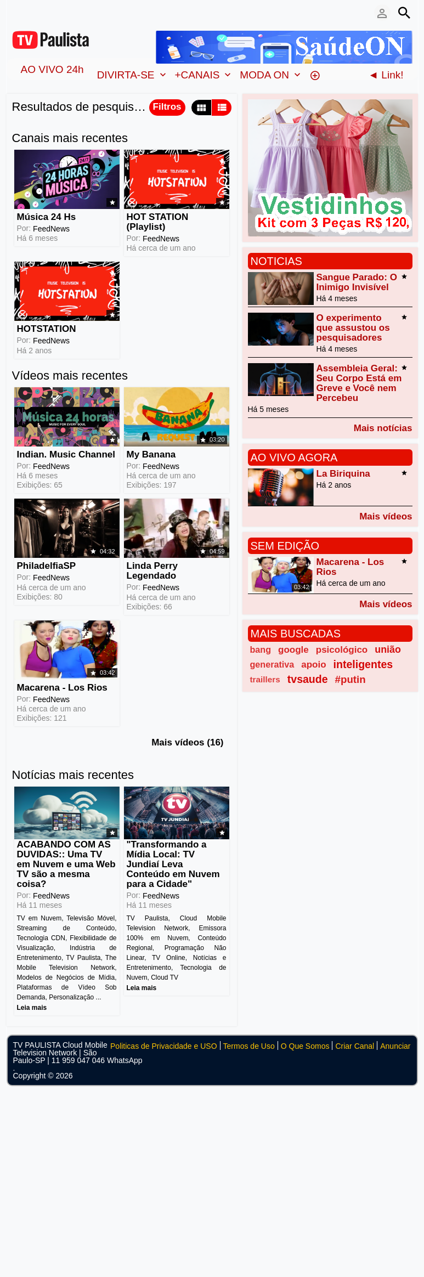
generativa (272, 664)
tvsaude (307, 679)
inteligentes (363, 664)
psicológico (342, 650)
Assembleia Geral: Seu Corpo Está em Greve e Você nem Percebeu (359, 383)
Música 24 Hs (46, 217)
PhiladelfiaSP (46, 566)
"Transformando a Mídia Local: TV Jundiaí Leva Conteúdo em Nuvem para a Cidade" (173, 864)
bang (261, 649)
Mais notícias (383, 428)
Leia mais (32, 1008)
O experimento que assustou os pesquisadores (353, 328)
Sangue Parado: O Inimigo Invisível (356, 282)
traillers (265, 679)
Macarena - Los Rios (62, 687)
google (293, 650)
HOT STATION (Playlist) (158, 222)
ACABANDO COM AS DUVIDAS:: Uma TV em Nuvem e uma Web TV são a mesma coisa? (66, 864)
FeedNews (51, 228)
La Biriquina (343, 473)
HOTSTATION (46, 329)
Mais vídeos (385, 516)
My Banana (151, 454)
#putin (350, 679)
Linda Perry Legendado (152, 571)
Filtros (167, 106)
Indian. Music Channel (66, 454)
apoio (313, 664)
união (388, 649)
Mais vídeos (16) (187, 742)
